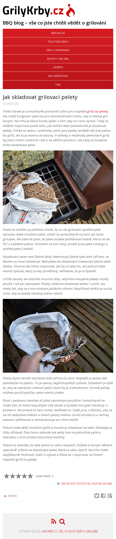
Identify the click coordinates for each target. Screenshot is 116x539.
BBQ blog (58, 33)
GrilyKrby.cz (49, 531)
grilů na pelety (97, 111)
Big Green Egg (58, 76)
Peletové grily (58, 41)
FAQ (58, 84)
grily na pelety (68, 484)
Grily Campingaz (58, 50)
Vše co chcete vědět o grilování (78, 531)
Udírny (58, 67)
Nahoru (12, 496)
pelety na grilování (102, 484)
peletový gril (84, 484)
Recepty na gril (58, 58)
